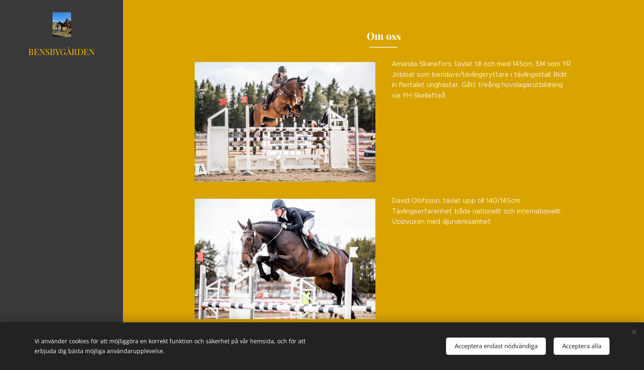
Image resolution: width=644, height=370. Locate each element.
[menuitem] (61, 149)
